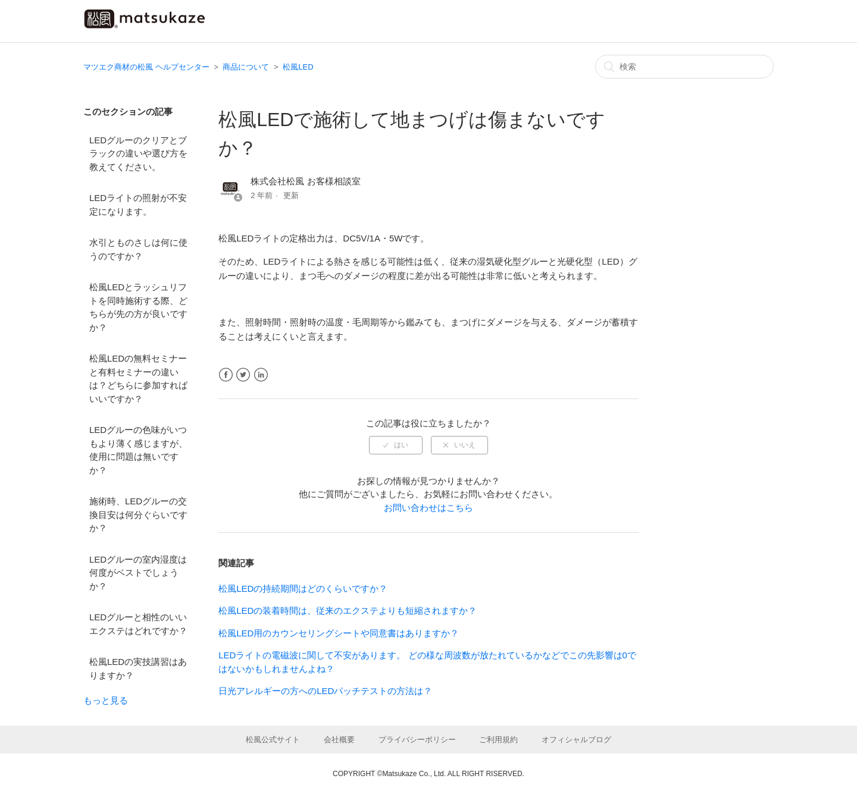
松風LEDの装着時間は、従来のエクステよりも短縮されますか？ (347, 610)
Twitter (243, 375)
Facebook (225, 375)
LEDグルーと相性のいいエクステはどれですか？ (138, 624)
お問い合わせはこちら (428, 508)
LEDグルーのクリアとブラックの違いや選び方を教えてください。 (138, 153)
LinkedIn (261, 375)
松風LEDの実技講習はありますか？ (138, 668)
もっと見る (105, 700)
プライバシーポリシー (417, 739)
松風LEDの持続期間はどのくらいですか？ (302, 588)
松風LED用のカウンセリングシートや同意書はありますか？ (338, 633)
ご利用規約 (498, 739)
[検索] (684, 67)
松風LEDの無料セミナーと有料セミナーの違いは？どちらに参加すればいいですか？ (138, 378)
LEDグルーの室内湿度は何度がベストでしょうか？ (138, 572)
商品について (246, 66)
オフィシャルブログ (576, 739)
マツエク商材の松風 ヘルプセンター (146, 66)
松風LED (298, 66)
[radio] (396, 445)
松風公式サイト (273, 739)
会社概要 (339, 739)
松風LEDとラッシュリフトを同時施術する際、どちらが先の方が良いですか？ (138, 307)
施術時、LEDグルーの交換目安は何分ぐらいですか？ (138, 514)
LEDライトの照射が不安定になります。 (138, 204)
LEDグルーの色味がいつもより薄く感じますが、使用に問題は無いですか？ (138, 450)
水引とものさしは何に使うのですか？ (138, 249)
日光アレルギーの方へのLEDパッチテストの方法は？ (325, 691)
